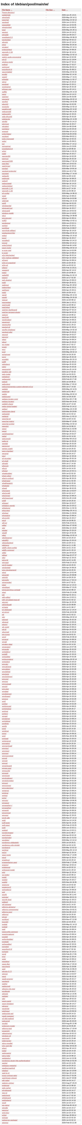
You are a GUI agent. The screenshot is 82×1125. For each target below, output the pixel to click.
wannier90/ (6, 156)
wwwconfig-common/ (10, 932)
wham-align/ (6, 476)
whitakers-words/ (8, 506)
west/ (4, 976)
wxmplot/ (5, 947)
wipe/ (4, 585)
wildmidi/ (5, 201)
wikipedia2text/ (7, 543)
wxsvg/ (4, 243)
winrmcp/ (5, 124)
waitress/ (5, 285)
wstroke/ (5, 897)
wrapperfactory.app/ (9, 862)
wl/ (3, 615)
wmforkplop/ (6, 709)
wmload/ (5, 739)
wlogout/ (5, 622)
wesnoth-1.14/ (7, 188)
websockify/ (6, 114)
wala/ (4, 292)
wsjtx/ (4, 141)
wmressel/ (6, 776)
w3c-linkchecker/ (8, 255)
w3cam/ (5, 260)
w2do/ (4, 1115)
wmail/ (4, 642)
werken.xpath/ (7, 449)
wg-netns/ (5, 1105)
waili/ (4, 283)
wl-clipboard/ (7, 610)
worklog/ (5, 850)
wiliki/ (4, 553)
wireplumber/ (7, 27)
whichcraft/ (6, 493)
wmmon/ (5, 753)
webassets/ (6, 379)
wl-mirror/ (5, 612)
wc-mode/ (5, 345)
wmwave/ (5, 803)
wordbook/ (6, 991)
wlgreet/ (5, 620)
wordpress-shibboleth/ (10, 843)
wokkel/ (5, 830)
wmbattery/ (6, 652)
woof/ (4, 1103)
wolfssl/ (5, 65)
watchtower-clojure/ (9, 1078)
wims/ (4, 82)
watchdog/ (6, 307)
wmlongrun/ (6, 741)
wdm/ (4, 367)
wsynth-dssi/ (6, 900)
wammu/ (5, 1110)
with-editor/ (6, 597)
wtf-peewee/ (6, 904)
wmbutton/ (6, 662)
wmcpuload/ (6, 684)
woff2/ (4, 221)
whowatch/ (6, 515)
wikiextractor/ (7, 1033)
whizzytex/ (6, 510)
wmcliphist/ (6, 672)
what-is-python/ (8, 478)
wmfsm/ (5, 714)
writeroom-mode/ (8, 1026)
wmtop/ (5, 795)
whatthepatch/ (7, 483)
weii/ (3, 969)
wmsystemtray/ (7, 788)
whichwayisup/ (7, 498)
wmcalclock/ (6, 667)
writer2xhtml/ (7, 245)
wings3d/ (5, 575)
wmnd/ (4, 758)
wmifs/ (4, 726)
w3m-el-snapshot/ (8, 263)
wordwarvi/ (6, 848)
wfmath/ (5, 463)
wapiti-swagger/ (8, 1016)
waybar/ (5, 168)
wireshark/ (6, 17)
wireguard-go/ (7, 208)
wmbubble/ (6, 657)
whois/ (4, 198)
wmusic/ (5, 800)
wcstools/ (5, 107)
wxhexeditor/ (7, 944)
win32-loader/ (7, 565)
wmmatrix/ (6, 743)
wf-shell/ (5, 461)
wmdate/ (5, 691)
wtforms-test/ (7, 1028)
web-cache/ (6, 1088)
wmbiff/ (4, 654)
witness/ (5, 1006)
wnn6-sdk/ (6, 818)
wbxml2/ (5, 104)
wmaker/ (5, 47)
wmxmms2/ (6, 813)
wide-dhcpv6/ (7, 117)
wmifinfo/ (5, 724)
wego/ (4, 431)
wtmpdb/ (5, 35)
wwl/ (3, 929)
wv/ (3, 144)
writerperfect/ (7, 50)
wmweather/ (6, 808)
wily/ (3, 558)
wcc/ (3, 349)
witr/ (3, 999)
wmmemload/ (7, 746)
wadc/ (4, 273)
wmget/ (5, 716)
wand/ (4, 295)
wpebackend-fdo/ (8, 233)
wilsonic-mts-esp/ (8, 989)
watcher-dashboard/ (9, 310)
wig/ (3, 528)
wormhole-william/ (9, 230)
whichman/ (6, 496)
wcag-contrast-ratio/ (9, 1075)
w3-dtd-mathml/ (8, 1019)
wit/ (3, 595)
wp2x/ (4, 852)
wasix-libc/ (6, 964)
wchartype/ (6, 354)
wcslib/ (4, 74)
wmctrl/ (4, 686)
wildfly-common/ (8, 550)
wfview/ (5, 471)
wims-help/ (6, 1056)
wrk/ (3, 872)
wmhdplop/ (6, 721)
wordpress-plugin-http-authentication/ (16, 1061)
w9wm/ (4, 268)
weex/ (4, 429)
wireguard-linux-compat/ (11, 590)
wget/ (4, 196)
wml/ (4, 736)
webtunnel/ (6, 986)
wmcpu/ (5, 681)
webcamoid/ (6, 112)
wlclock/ (5, 994)
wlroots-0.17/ (7, 971)
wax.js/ (4, 1093)
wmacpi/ (5, 639)
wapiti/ (4, 297)
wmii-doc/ (5, 1113)
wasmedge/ (6, 302)
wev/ (4, 456)
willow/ (4, 555)
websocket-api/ (7, 1013)
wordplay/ (5, 840)
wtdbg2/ (5, 902)
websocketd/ (7, 183)
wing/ (4, 572)
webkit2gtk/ (6, 15)
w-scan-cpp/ (6, 250)
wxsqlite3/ (6, 240)
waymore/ (5, 1038)
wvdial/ (4, 924)
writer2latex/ (6, 134)
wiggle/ (4, 530)
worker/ (5, 226)
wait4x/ (4, 984)
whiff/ (4, 501)
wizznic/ (5, 602)
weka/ (4, 436)
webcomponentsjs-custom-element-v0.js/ (17, 387)
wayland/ (5, 22)
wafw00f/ (5, 275)
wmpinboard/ (7, 766)
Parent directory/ (8, 12)
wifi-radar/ (6, 1080)
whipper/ (5, 503)
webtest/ (5, 416)
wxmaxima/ (6, 146)
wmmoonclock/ (7, 756)
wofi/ (4, 828)
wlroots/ (5, 42)
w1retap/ (5, 55)
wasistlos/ (5, 961)
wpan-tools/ (6, 855)
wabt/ (4, 154)
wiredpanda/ (6, 206)
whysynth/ (6, 518)
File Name (6, 10)
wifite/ (4, 525)
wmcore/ (5, 679)
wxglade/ (5, 942)
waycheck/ (6, 966)
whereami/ (6, 491)
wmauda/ (5, 649)
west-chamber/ (7, 451)
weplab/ (5, 444)
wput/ (4, 857)
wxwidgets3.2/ (7, 37)
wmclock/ (5, 674)
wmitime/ (5, 731)
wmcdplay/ (6, 669)
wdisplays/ (6, 364)
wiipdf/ (4, 533)
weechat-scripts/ (8, 424)
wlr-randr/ (5, 627)
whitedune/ (6, 508)
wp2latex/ (5, 129)
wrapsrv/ (5, 865)
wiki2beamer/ (7, 538)
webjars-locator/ (8, 401)
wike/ (4, 535)
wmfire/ (5, 704)
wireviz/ (5, 974)
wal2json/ (5, 290)
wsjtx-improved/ (8, 139)
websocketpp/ (7, 186)
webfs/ (4, 394)
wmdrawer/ (6, 696)
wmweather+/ (7, 805)
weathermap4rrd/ (8, 1068)
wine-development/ (9, 570)
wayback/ (5, 981)
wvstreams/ (6, 87)
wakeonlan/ (6, 287)
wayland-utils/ (7, 332)
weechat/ (5, 20)
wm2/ (4, 637)
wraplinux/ (6, 860)
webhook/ (5, 178)
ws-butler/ (5, 875)
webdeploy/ (6, 1058)
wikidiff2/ (5, 540)
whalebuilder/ (7, 473)
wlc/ (3, 617)
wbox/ (4, 342)
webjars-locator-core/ (10, 399)
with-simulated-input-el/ (11, 600)
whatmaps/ (6, 481)
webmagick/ (6, 1053)
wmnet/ (5, 761)
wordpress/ (6, 223)
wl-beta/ (5, 607)
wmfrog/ (5, 711)
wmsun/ (5, 783)
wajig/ (4, 1051)
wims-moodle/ (7, 1043)
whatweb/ (5, 486)
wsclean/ (5, 136)
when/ (4, 1048)
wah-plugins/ (7, 280)
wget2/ (4, 77)
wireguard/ (6, 211)
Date (64, 10)
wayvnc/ (5, 337)
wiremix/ (5, 1123)
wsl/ (3, 892)
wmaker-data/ (7, 644)
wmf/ (4, 701)
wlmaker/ (5, 126)
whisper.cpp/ (7, 89)
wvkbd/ (4, 927)
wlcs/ (4, 216)
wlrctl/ (4, 629)
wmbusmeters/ (7, 659)
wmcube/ (5, 689)
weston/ (5, 32)
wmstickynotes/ (8, 781)
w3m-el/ (5, 265)
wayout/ (5, 335)
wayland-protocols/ (9, 171)
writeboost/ (6, 867)
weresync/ (6, 446)
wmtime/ (5, 793)
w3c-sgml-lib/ (7, 1046)
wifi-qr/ (4, 523)
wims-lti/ (5, 560)
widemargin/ (6, 1041)
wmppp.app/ (6, 768)
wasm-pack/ (6, 1001)
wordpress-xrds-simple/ (11, 845)
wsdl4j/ (4, 882)
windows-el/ (6, 1036)
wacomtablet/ (7, 72)
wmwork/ (5, 810)
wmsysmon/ (6, 786)
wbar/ (4, 339)
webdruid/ (5, 392)
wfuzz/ (4, 468)
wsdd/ (4, 877)
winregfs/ (5, 580)
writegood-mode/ (8, 870)
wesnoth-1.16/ (7, 191)
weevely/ (5, 426)
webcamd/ (6, 1021)
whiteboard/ (6, 1098)
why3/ (4, 59)
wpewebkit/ (6, 25)
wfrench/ (5, 466)
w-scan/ (5, 253)
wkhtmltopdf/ (7, 605)
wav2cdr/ (5, 317)
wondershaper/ (7, 833)
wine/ (4, 45)
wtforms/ (5, 914)
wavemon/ (6, 322)
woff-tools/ (6, 823)
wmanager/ (6, 647)
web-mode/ (6, 374)
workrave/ (5, 67)
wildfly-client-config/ (9, 548)
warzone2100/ (7, 161)
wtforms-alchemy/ (8, 907)
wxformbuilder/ (7, 939)
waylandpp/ (6, 40)
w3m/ (4, 151)
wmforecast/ (6, 706)
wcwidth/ (5, 359)
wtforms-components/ (10, 910)
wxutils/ (5, 1023)
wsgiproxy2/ (6, 887)
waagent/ (5, 270)
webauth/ (5, 176)
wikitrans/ (5, 545)
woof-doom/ (6, 835)
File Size (49, 10)
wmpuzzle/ (6, 771)
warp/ (4, 94)
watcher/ (5, 97)
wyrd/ (4, 954)
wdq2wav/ (6, 1011)
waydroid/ (5, 1009)
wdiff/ (4, 362)
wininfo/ (5, 577)
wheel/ (4, 488)
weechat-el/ (6, 419)
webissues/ (6, 397)
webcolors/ (6, 384)
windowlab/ (6, 568)
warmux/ (5, 159)
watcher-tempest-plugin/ (11, 312)
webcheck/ (6, 1095)
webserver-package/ (9, 1120)
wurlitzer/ (5, 919)
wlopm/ (4, 624)
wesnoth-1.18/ (7, 52)
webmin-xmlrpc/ (8, 1083)
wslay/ (4, 235)
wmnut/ (5, 763)
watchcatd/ (6, 305)
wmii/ (4, 729)
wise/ (4, 592)
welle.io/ (5, 441)
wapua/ (5, 300)
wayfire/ (5, 102)
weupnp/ (5, 454)
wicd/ (4, 520)
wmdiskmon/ (7, 694)
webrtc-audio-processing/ (11, 57)
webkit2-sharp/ (7, 404)
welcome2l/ (6, 439)
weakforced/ (6, 109)
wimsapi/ (5, 563)
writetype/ (5, 1085)
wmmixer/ (5, 751)
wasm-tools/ (6, 248)
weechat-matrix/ (8, 421)
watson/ (5, 315)
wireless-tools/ (7, 62)
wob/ (4, 820)
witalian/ (5, 1071)
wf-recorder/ (6, 458)
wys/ (3, 957)
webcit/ (4, 382)
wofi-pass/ (6, 825)
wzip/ (4, 959)
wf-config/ (5, 193)
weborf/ (5, 181)
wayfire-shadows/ (8, 330)
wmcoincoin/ (6, 218)
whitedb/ (5, 79)
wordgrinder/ (7, 838)
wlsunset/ (5, 632)
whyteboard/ (6, 1090)
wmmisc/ (5, 748)
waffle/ (4, 92)
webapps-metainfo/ (9, 1066)
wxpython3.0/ (7, 949)
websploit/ (6, 414)
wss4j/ (4, 895)
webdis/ (5, 389)
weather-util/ (6, 372)
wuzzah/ (5, 922)
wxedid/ (5, 937)
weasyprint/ (6, 369)
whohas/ (5, 513)
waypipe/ (5, 174)
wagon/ (5, 278)
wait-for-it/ (6, 1073)
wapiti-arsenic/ (7, 979)
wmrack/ (5, 773)
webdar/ (5, 996)
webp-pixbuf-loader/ (9, 406)
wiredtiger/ (6, 587)
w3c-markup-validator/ (10, 258)
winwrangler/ (7, 582)
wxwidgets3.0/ (7, 149)
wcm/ (4, 357)
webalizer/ (6, 377)
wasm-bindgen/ (8, 1004)
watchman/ (6, 166)
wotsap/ (5, 1118)
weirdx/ (4, 1063)
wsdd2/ (4, 880)
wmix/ (4, 734)
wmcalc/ (5, 664)
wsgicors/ (5, 885)
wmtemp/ (5, 791)
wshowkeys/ (6, 890)
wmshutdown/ (7, 778)
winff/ (4, 203)
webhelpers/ (6, 1100)
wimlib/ (4, 121)
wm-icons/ (6, 634)
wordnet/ (5, 84)
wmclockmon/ (7, 677)
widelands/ (6, 119)
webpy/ (4, 409)
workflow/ (5, 228)
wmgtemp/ (6, 719)
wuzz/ (4, 238)
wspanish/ (6, 1031)
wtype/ (4, 917)
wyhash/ (5, 952)
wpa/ (4, 30)
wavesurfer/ (6, 325)
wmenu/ (5, 699)
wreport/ (5, 131)
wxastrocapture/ (8, 934)
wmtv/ (4, 798)
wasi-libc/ (5, 164)
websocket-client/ (8, 411)
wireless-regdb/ (8, 213)
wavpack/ (5, 99)
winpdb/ (5, 1108)
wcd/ (4, 352)
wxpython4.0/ (7, 69)
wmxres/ (5, 815)
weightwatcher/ (7, 434)
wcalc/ (4, 347)
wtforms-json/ (7, 912)
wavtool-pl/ (6, 327)
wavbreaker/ (6, 320)
